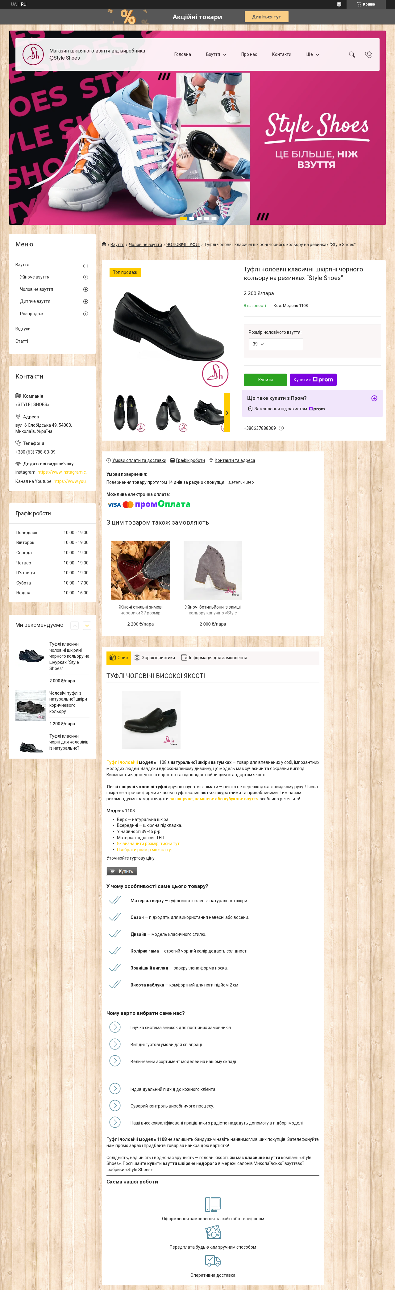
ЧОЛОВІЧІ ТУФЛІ (183, 244)
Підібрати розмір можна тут (145, 849)
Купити (265, 379)
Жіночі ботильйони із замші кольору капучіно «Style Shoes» (213, 613)
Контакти (281, 54)
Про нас (249, 54)
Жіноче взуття (34, 276)
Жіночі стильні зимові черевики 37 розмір (141, 610)
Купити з (313, 380)
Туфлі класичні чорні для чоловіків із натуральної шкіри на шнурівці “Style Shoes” (69, 748)
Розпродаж (32, 313)
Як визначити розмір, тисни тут (149, 843)
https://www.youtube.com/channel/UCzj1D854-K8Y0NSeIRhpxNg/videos (71, 481)
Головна (182, 54)
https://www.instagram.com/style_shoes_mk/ (63, 472)
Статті (21, 341)
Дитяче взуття (35, 301)
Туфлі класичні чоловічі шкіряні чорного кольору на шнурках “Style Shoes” (69, 656)
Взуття (213, 54)
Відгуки (23, 328)
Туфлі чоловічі (122, 762)
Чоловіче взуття (145, 244)
